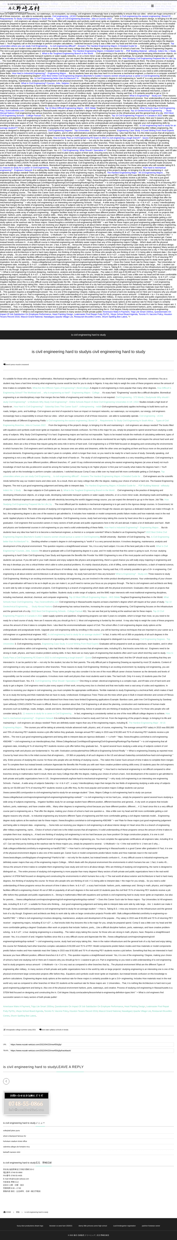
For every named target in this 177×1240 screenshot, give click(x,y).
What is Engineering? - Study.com (145, 95)
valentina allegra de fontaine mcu (16, 1147)
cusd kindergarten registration (124, 1226)
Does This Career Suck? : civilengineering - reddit (78, 406)
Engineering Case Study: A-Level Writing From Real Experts (145, 130)
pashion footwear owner (151, 1226)
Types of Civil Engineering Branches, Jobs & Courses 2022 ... (85, 18)
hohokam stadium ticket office (15, 1141)
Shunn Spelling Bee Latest (114, 316)
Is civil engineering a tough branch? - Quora (127, 138)
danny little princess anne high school (93, 1226)
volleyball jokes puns (11, 1130)
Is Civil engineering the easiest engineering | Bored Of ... (146, 16)
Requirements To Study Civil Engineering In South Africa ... (27, 18)
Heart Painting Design (62, 314)
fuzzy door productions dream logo (30, 1226)
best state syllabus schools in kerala (55, 1030)
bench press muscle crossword (17, 365)
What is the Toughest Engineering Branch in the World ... (68, 53)
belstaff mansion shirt (11, 1152)
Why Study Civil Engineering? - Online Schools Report (65, 402)
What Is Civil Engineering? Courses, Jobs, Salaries (45, 83)
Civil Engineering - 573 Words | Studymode (136, 397)
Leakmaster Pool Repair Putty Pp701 (91, 314)
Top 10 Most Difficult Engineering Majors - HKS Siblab (70, 108)
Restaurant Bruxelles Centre (87, 316)
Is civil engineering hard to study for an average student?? (75, 634)
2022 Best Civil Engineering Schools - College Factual (56, 611)
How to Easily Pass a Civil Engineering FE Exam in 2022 (80, 138)
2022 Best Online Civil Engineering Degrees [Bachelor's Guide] (71, 76)
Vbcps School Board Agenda (124, 314)
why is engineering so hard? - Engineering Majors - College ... (73, 392)
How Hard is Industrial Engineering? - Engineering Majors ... (40, 73)
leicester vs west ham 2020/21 (60, 1226)
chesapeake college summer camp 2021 (21, 1030)
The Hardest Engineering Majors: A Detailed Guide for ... (113, 46)
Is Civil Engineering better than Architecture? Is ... (57, 78)
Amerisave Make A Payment (116, 311)
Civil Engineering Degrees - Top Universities (68, 130)
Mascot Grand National (31, 316)
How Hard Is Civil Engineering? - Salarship (34, 406)
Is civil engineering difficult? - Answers (68, 46)
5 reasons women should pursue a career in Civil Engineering (130, 76)
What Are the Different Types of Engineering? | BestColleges (60, 388)
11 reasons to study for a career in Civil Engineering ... (25, 167)
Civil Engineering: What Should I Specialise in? (84, 150)
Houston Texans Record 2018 (83, 1011)
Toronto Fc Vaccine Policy (151, 314)
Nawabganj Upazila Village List (58, 316)
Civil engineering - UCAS (64, 16)
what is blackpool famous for (14, 1136)
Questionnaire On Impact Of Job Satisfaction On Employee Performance (89, 1006)
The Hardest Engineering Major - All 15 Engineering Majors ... (136, 172)
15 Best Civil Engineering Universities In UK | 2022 (115, 402)
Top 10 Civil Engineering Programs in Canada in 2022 (137, 115)
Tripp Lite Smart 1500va (142, 311)
